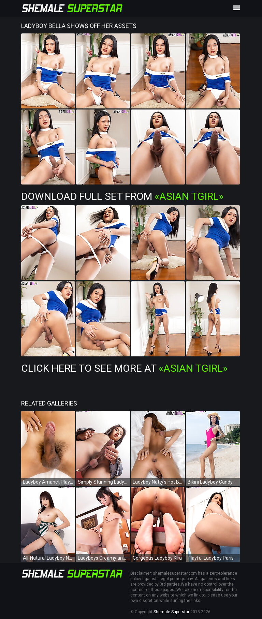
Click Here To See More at (124, 368)
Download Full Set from (122, 196)
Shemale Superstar (171, 611)
